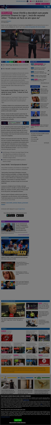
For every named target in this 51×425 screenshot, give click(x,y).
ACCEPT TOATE (18, 420)
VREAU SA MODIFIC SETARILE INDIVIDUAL (17, 422)
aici (41, 404)
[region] (25, 409)
